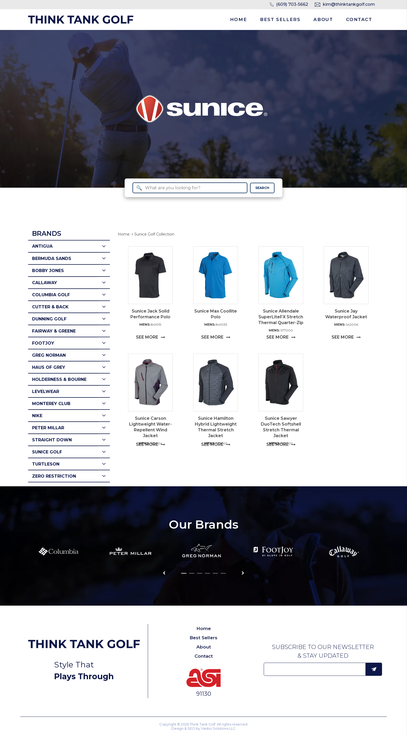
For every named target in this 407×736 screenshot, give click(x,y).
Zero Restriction (54, 476)
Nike (37, 415)
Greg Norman (49, 355)
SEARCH (262, 188)
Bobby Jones (48, 270)
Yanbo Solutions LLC (218, 728)
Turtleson (45, 464)
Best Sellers (280, 19)
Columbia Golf (51, 294)
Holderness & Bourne (59, 379)
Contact (359, 19)
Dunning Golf (49, 318)
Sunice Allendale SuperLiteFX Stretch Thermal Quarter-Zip (280, 317)
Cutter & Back (50, 306)
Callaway (44, 282)
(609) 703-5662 (292, 4)
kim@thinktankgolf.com (349, 4)
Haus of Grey (48, 367)
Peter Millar (48, 427)
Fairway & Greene (54, 331)
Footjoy (43, 343)
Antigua (42, 246)
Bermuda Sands (51, 258)
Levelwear (45, 391)
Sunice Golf (47, 451)
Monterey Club (51, 403)
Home (238, 19)
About (323, 19)
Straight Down (52, 439)
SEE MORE (150, 337)
